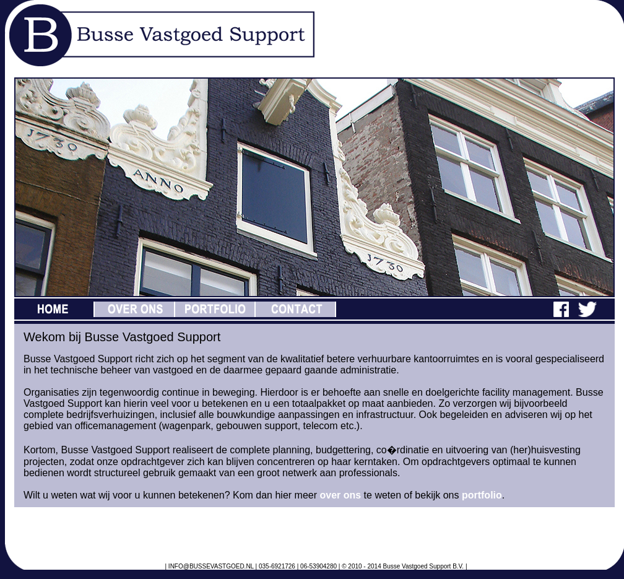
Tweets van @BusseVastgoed (83, 531)
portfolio (482, 495)
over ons (340, 495)
